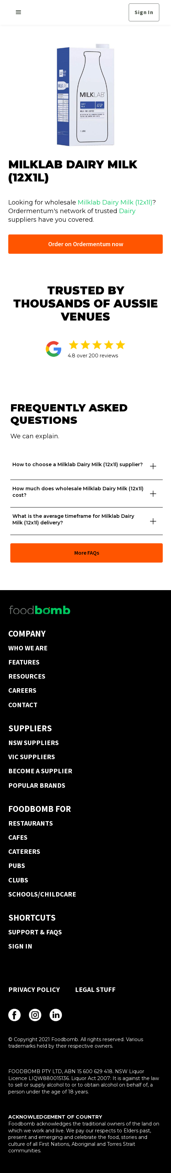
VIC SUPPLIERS (31, 756)
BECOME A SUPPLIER (40, 770)
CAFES (18, 837)
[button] (18, 12)
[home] (77, 12)
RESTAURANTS (30, 823)
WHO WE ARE (27, 647)
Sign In (144, 12)
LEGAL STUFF (95, 989)
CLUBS (18, 880)
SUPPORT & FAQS (35, 932)
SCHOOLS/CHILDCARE (42, 894)
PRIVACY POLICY (34, 989)
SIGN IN (20, 946)
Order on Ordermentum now (85, 244)
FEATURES (24, 662)
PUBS (16, 865)
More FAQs (86, 552)
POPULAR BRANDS (36, 785)
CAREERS (22, 690)
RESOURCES (26, 676)
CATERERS (24, 851)
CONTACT (23, 704)
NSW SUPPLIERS (33, 742)
